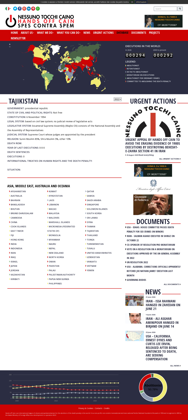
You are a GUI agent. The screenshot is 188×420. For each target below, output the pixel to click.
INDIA (14, 244)
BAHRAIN (15, 200)
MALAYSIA (54, 213)
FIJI (12, 235)
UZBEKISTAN (93, 257)
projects (154, 33)
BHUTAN (15, 209)
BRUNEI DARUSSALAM (22, 213)
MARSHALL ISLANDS (59, 222)
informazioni (141, 2)
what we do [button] (45, 33)
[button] (9, 9)
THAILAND (92, 235)
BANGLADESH (18, 204)
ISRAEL (14, 261)
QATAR (90, 191)
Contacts (98, 408)
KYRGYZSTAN (55, 195)
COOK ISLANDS (18, 226)
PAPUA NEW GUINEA (59, 279)
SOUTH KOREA (94, 213)
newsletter (18, 38)
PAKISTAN (54, 265)
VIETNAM (91, 265)
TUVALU (91, 248)
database (122, 33)
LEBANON (54, 204)
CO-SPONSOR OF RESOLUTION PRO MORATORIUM (151, 244)
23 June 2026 (150, 332)
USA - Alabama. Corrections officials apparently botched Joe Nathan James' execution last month (154, 271)
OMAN (52, 261)
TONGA (90, 239)
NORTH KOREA (56, 257)
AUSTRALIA (16, 195)
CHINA (14, 222)
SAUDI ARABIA (94, 200)
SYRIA (90, 222)
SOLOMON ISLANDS (97, 209)
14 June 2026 (150, 315)
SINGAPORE (93, 204)
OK (132, 2)
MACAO (52, 209)
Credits (107, 408)
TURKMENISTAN (95, 244)
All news (175, 365)
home (14, 33)
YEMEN (90, 270)
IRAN (13, 252)
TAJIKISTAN (93, 230)
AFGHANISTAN (18, 191)
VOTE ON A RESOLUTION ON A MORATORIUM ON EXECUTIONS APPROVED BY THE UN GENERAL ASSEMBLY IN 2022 (153, 253)
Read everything (146, 155)
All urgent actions (170, 158)
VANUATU (92, 261)
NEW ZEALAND (56, 252)
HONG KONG (17, 239)
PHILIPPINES (55, 283)
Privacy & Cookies (85, 408)
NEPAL (52, 248)
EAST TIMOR (17, 230)
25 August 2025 (133, 155)
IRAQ (13, 257)
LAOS (51, 200)
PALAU (52, 270)
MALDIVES (54, 217)
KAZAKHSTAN (18, 274)
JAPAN (14, 265)
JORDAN (15, 270)
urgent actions (103, 33)
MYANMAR (54, 239)
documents (138, 33)
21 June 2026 (150, 297)
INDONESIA (16, 248)
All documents (172, 284)
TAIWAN (91, 226)
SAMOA (91, 195)
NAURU (52, 244)
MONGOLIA (54, 235)
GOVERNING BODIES (136, 280)
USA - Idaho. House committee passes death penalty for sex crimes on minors (150, 229)
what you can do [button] (69, 33)
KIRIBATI (15, 279)
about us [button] (27, 33)
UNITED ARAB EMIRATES (99, 252)
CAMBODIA (16, 217)
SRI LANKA (92, 217)
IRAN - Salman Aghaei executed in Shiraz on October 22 (151, 238)
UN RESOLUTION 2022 (137, 262)
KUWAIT (53, 191)
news (86, 33)
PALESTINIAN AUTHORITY (62, 274)
